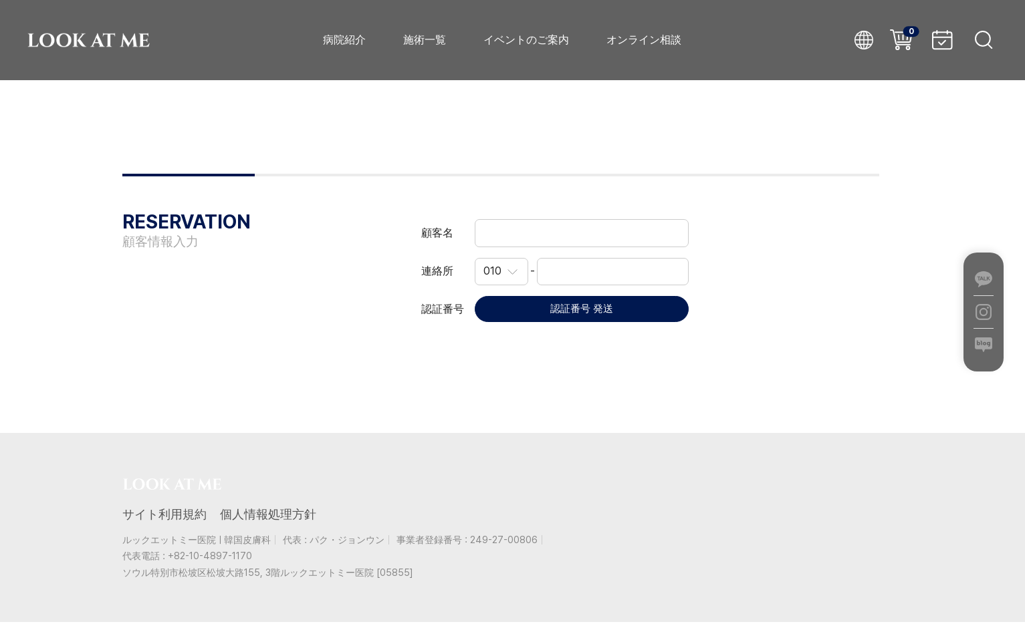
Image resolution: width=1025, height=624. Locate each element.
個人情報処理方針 (268, 515)
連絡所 (437, 271)
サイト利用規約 (164, 515)
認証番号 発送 (581, 309)
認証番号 (442, 309)
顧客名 (437, 232)
